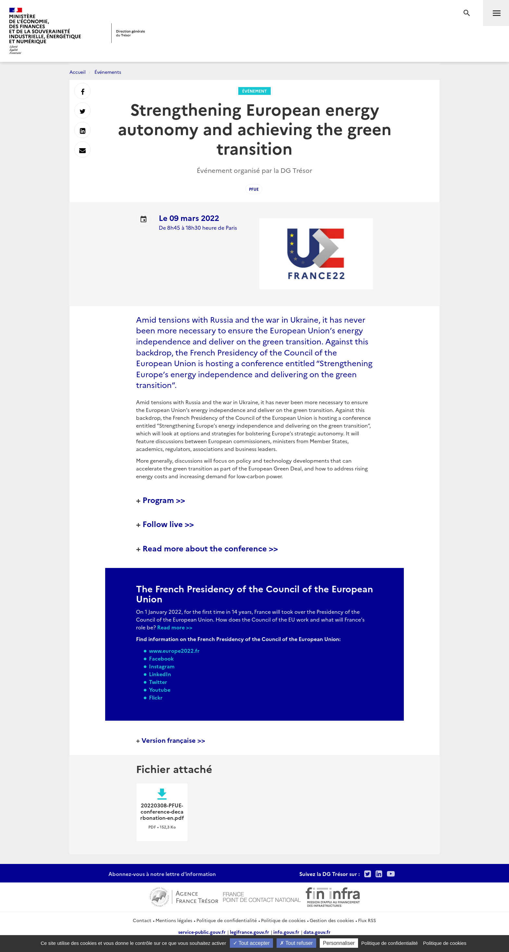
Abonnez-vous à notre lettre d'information (162, 873)
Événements (107, 72)
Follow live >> (168, 523)
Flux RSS (367, 920)
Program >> (164, 499)
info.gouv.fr (286, 932)
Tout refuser (296, 943)
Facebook (161, 658)
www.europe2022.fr (174, 650)
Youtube (159, 689)
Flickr (156, 697)
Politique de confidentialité (226, 920)
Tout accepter (251, 943)
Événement (254, 91)
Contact (142, 920)
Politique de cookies (283, 920)
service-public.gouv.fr (202, 932)
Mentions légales (173, 920)
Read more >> (174, 627)
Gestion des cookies (332, 920)
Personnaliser (339, 943)
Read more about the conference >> (210, 548)
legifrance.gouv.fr (249, 932)
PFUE (254, 189)
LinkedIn (160, 673)
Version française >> (173, 739)
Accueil (77, 72)
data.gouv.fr (317, 932)
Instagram (162, 666)
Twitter (158, 681)
